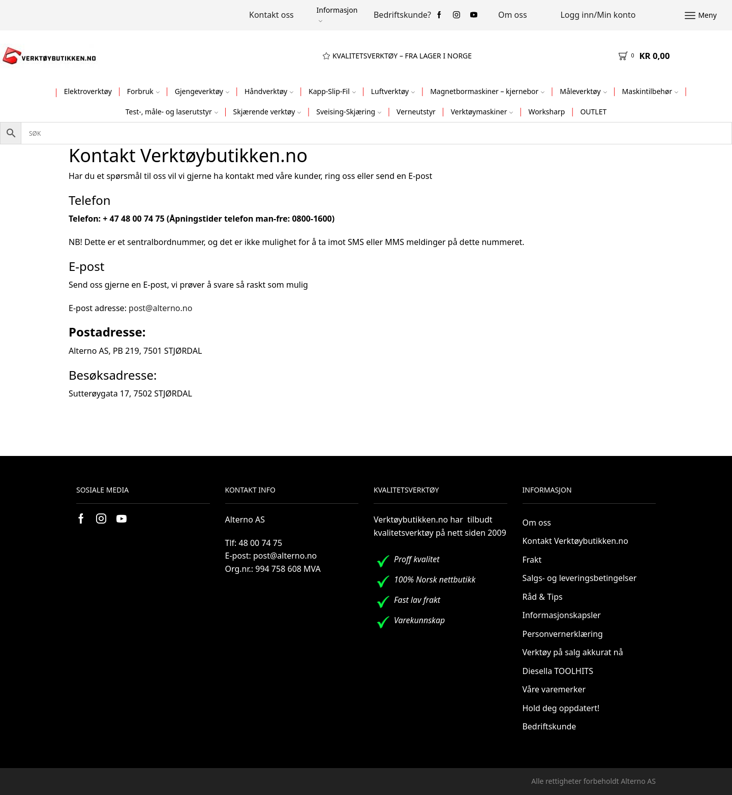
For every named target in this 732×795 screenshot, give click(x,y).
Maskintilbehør (650, 91)
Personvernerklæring (563, 633)
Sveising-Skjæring (348, 111)
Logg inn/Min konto (597, 14)
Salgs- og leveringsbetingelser (580, 578)
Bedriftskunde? (402, 14)
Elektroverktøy (88, 91)
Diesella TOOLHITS (558, 671)
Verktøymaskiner (482, 111)
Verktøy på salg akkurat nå (573, 652)
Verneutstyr (416, 111)
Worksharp (546, 111)
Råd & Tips (543, 596)
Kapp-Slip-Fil (332, 91)
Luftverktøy (393, 91)
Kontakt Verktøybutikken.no (575, 540)
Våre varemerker (554, 689)
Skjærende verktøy (267, 111)
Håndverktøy (269, 91)
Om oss (512, 14)
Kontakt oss (271, 14)
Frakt (532, 559)
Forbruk (143, 91)
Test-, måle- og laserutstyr (172, 111)
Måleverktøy (583, 91)
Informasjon (336, 14)
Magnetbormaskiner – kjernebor (487, 91)
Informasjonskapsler (562, 615)
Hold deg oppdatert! (561, 708)
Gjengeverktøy (202, 91)
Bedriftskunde (549, 726)
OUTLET (593, 111)
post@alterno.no (160, 308)
